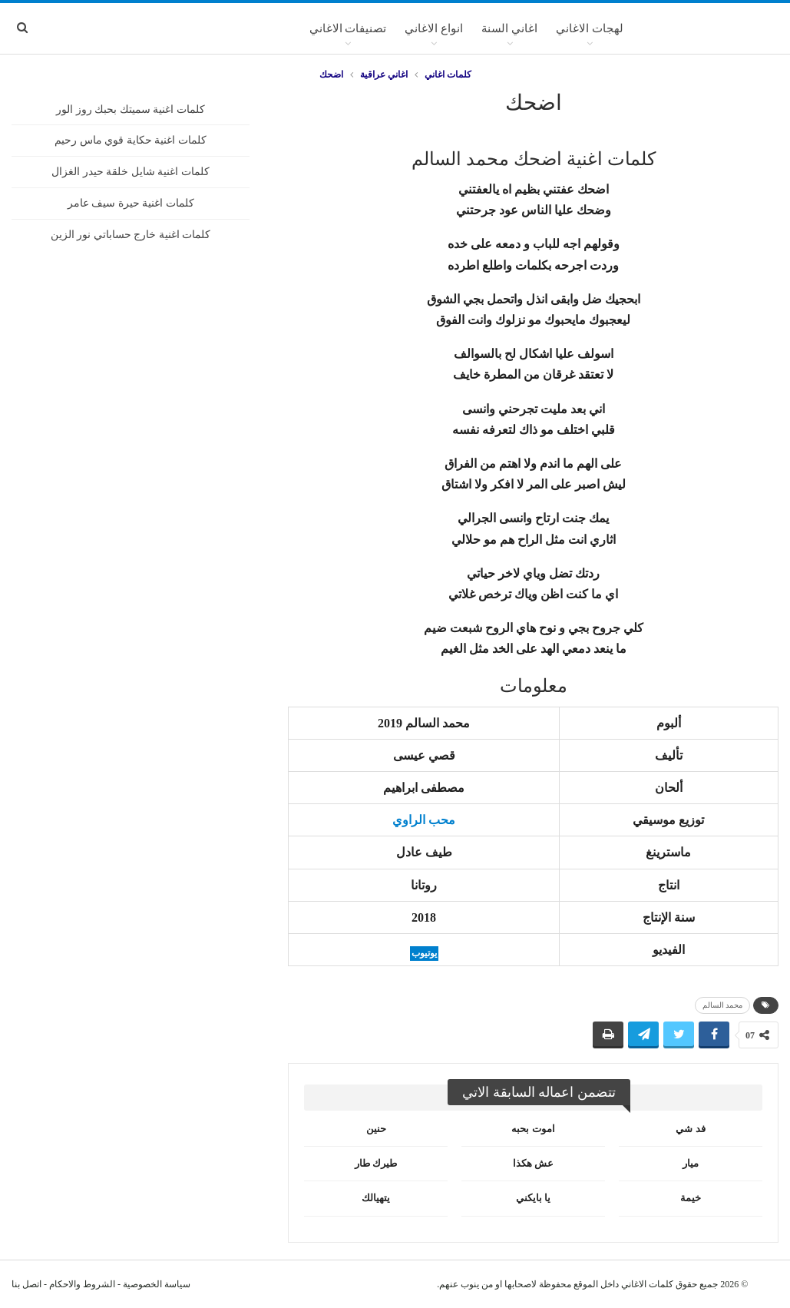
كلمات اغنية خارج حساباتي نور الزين (131, 234)
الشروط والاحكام (82, 1284)
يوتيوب (424, 953)
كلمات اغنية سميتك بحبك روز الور (130, 109)
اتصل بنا (26, 1284)
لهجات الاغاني (589, 28)
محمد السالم (722, 1005)
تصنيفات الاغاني (348, 28)
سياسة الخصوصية (156, 1284)
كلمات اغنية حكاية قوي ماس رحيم (131, 140)
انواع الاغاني (434, 28)
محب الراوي (423, 819)
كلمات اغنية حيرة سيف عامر (131, 203)
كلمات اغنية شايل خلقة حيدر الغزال (130, 171)
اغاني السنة (509, 28)
